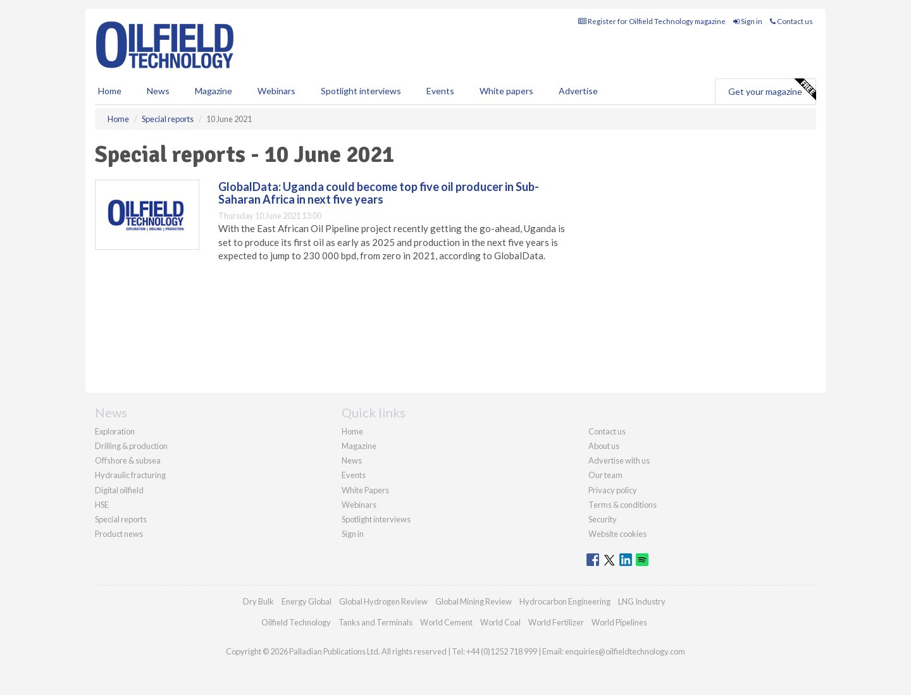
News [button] (158, 90)
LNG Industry (642, 601)
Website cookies (617, 534)
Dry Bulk (258, 601)
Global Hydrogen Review (383, 601)
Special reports (121, 519)
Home (109, 90)
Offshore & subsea (128, 460)
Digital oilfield (119, 490)
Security (602, 519)
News (352, 460)
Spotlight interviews (361, 90)
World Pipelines (619, 622)
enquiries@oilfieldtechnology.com (625, 651)
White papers (506, 90)
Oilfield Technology (296, 622)
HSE (102, 505)
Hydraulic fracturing (130, 475)
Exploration (115, 431)
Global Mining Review (473, 601)
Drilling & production (131, 446)
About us (603, 446)
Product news (119, 534)
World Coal (500, 622)
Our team (605, 475)
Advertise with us (619, 460)
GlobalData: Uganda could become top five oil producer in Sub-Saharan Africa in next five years (378, 193)
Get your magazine (771, 90)
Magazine (213, 90)
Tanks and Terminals (375, 622)
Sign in (747, 21)
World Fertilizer (556, 622)
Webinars (276, 90)
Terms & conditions (622, 505)
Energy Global (307, 601)
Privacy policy (612, 490)
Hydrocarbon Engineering (564, 601)
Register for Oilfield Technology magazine (652, 21)
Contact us (791, 21)
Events (440, 90)
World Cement (446, 622)
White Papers (365, 490)
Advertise (578, 90)
